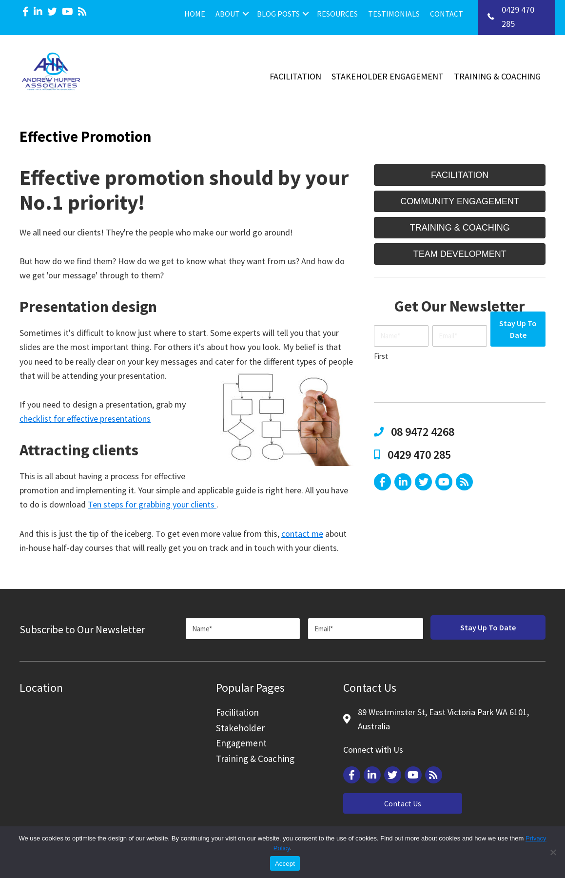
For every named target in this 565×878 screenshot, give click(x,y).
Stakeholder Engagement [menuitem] (387, 76)
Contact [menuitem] (446, 14)
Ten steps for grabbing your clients (152, 504)
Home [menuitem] (194, 14)
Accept (285, 863)
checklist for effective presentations (85, 418)
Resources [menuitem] (337, 14)
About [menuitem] (227, 14)
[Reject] (553, 852)
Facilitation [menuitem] (295, 76)
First (381, 356)
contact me (302, 533)
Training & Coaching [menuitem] (497, 76)
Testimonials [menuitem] (394, 14)
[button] (246, 13)
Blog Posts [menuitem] (278, 14)
